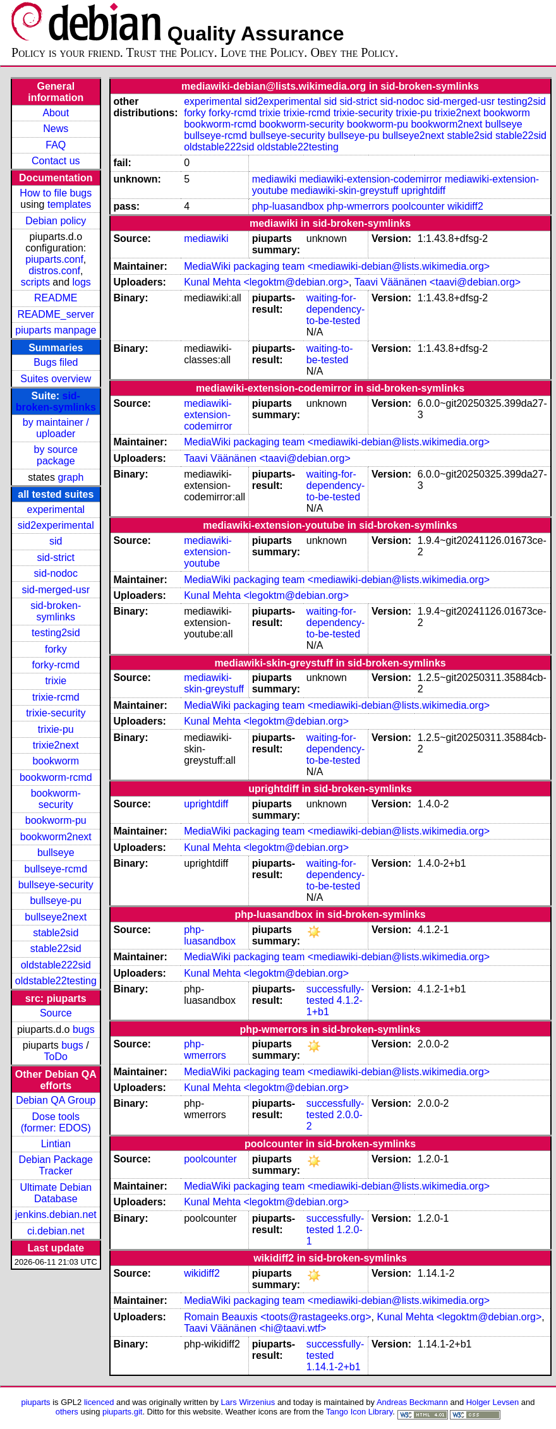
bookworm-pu (56, 820)
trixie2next (56, 745)
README (55, 297)
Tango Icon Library (359, 1411)
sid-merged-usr (55, 589)
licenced (99, 1402)
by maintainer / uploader (56, 428)
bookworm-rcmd (56, 777)
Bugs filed (55, 362)
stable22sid (56, 948)
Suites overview (55, 378)
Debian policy (55, 220)
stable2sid (55, 932)
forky (56, 649)
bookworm (55, 761)
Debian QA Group (55, 1100)
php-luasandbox (288, 206)
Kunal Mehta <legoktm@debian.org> (266, 282)
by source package (56, 455)
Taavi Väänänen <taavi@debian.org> (437, 282)
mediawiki (274, 179)
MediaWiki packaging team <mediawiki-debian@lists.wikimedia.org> (337, 266)
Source (56, 1013)
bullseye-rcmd (55, 869)
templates (69, 204)
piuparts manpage (55, 330)
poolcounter (418, 206)
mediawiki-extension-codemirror (370, 179)
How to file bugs (56, 193)
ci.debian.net (56, 1231)
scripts (35, 282)
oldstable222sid (56, 965)
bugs (84, 1029)
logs (82, 282)
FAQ (55, 145)
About (55, 112)
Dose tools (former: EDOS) (56, 1122)
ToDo (56, 1056)
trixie (55, 680)
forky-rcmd (56, 665)
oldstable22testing (56, 980)
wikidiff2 (465, 206)
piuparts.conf (54, 259)
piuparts (36, 1402)
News (55, 128)
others (67, 1411)
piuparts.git (122, 1411)
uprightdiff (423, 190)
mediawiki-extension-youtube (208, 552)
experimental (56, 509)
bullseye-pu (56, 900)
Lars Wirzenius (248, 1402)
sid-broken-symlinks (56, 401)
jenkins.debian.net (56, 1214)
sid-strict (56, 557)
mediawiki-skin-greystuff (344, 190)
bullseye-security (56, 884)
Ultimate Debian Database (56, 1193)
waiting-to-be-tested (329, 354)
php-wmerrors (358, 206)
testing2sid (56, 632)
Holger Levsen (492, 1402)
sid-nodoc (56, 573)
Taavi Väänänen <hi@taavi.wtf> (255, 1328)
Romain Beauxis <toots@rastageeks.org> (277, 1316)
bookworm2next (56, 836)
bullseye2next (56, 917)
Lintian (56, 1143)
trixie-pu (56, 729)
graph (70, 477)
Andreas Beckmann (412, 1402)
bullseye (56, 852)
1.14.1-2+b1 (333, 1366)
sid (55, 541)
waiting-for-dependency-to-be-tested (335, 309)
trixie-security (55, 713)
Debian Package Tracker (56, 1165)
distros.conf (54, 270)
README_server (55, 314)
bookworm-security (56, 799)
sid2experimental (56, 525)
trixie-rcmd (56, 697)
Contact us (56, 160)
